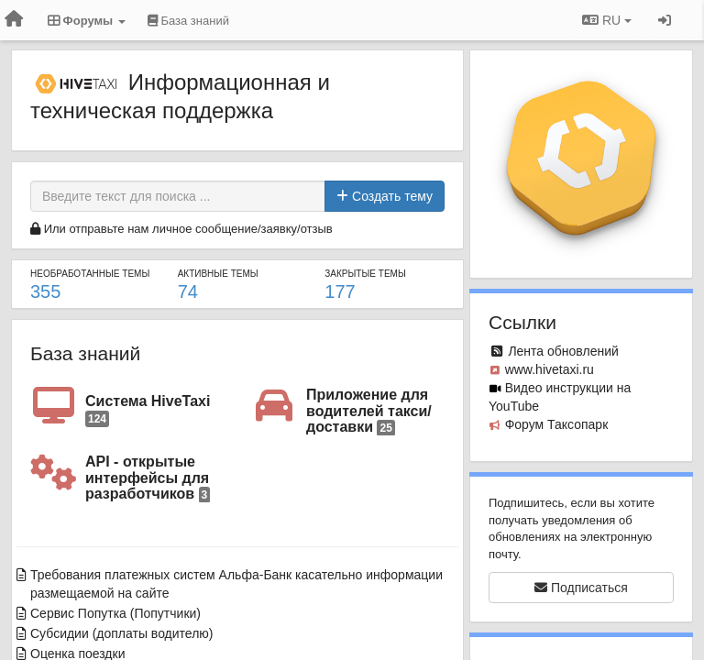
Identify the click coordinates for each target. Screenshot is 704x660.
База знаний (85, 353)
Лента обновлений (563, 351)
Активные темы (218, 274)
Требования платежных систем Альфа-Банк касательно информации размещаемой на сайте (236, 583)
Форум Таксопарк (557, 424)
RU (607, 20)
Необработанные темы (89, 274)
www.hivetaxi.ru (549, 369)
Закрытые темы (364, 274)
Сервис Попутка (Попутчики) (115, 613)
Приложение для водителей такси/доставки (369, 411)
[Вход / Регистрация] (664, 20)
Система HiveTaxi (147, 410)
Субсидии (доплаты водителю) (122, 633)
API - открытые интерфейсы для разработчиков (147, 478)
